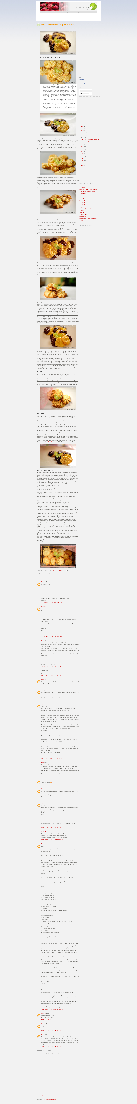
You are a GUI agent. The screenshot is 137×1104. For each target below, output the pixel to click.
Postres (70, 12)
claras (52, 573)
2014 (82, 146)
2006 (82, 165)
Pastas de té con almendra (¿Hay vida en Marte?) (57, 25)
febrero (84, 135)
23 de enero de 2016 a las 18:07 (52, 675)
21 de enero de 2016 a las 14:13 (52, 592)
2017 (82, 128)
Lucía (42, 679)
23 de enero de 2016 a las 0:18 (51, 658)
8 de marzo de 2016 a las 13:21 (51, 1046)
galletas (61, 573)
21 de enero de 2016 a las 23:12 (52, 636)
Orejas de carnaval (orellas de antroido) (88, 189)
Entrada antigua (75, 1096)
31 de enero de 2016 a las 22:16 (52, 817)
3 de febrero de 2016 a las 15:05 (52, 839)
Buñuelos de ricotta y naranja (86, 205)
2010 (82, 156)
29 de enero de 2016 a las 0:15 (51, 776)
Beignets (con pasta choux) (85, 207)
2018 (82, 126)
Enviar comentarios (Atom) (50, 1099)
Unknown (43, 581)
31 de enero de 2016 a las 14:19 (52, 784)
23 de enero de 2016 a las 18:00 (52, 666)
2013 (82, 149)
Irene (42, 640)
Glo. (42, 788)
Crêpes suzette (82, 216)
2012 (82, 151)
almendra (46, 573)
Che (42, 690)
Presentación (58, 12)
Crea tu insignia (82, 83)
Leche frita (81, 212)
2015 (82, 144)
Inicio (59, 1096)
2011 (82, 153)
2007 (82, 162)
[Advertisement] (57, 17)
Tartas (75, 12)
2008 (82, 160)
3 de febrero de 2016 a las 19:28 (52, 985)
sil (41, 780)
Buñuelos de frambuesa (84, 200)
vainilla (66, 573)
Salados (64, 12)
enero (84, 137)
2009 (82, 158)
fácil (56, 573)
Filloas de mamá (83, 214)
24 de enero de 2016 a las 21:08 (52, 686)
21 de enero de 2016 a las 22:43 (52, 613)
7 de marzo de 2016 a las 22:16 (51, 1019)
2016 (82, 130)
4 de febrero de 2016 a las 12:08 (52, 1009)
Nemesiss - (43, 831)
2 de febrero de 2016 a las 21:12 (52, 827)
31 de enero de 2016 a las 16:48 (52, 799)
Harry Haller (82, 79)
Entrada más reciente (42, 1096)
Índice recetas (83, 12)
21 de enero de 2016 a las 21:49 (52, 602)
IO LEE (43, 1034)
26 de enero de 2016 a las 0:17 (51, 700)
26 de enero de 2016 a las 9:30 (51, 758)
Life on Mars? (51, 441)
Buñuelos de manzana (84, 202)
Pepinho (43, 606)
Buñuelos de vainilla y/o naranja (86, 195)
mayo (84, 132)
